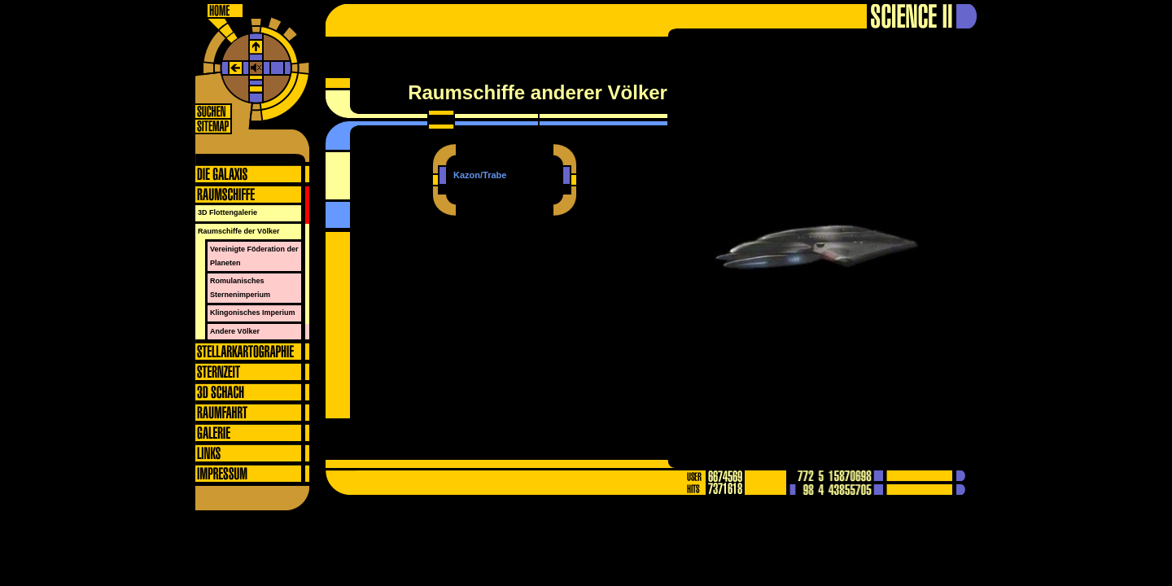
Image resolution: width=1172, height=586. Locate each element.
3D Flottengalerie (227, 212)
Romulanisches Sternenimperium (240, 288)
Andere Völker (235, 331)
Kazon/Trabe (479, 175)
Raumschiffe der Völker (239, 231)
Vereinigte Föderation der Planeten (254, 256)
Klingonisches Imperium (252, 312)
